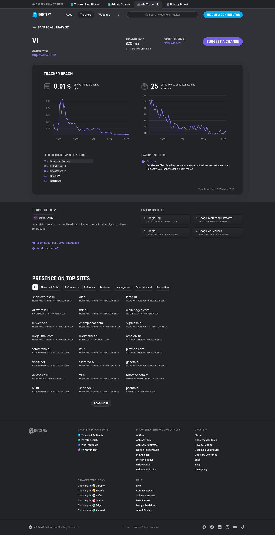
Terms (126, 527)
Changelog (201, 469)
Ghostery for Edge (90, 505)
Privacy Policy (140, 527)
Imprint (155, 527)
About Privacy (144, 510)
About (69, 14)
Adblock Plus (143, 440)
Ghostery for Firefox (91, 490)
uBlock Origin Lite (146, 469)
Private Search (119, 4)
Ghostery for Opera (90, 500)
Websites (104, 14)
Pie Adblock (142, 455)
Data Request (143, 500)
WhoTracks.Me (148, 4)
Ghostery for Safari (90, 495)
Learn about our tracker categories (55, 242)
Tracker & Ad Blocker (86, 4)
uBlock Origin (143, 464)
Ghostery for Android (91, 510)
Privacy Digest (177, 4)
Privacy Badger (144, 459)
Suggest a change (223, 41)
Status (198, 435)
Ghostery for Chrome (91, 485)
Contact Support (145, 490)
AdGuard (141, 435)
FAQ (138, 485)
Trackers (85, 14)
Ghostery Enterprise (206, 455)
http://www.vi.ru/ (44, 55)
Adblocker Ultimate (147, 445)
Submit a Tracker (145, 495)
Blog (197, 464)
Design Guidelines (146, 505)
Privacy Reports (203, 445)
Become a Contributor (223, 15)
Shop (197, 459)
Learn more (186, 169)
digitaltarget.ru (172, 42)
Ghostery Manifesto (206, 440)
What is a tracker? (45, 248)
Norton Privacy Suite (147, 450)
